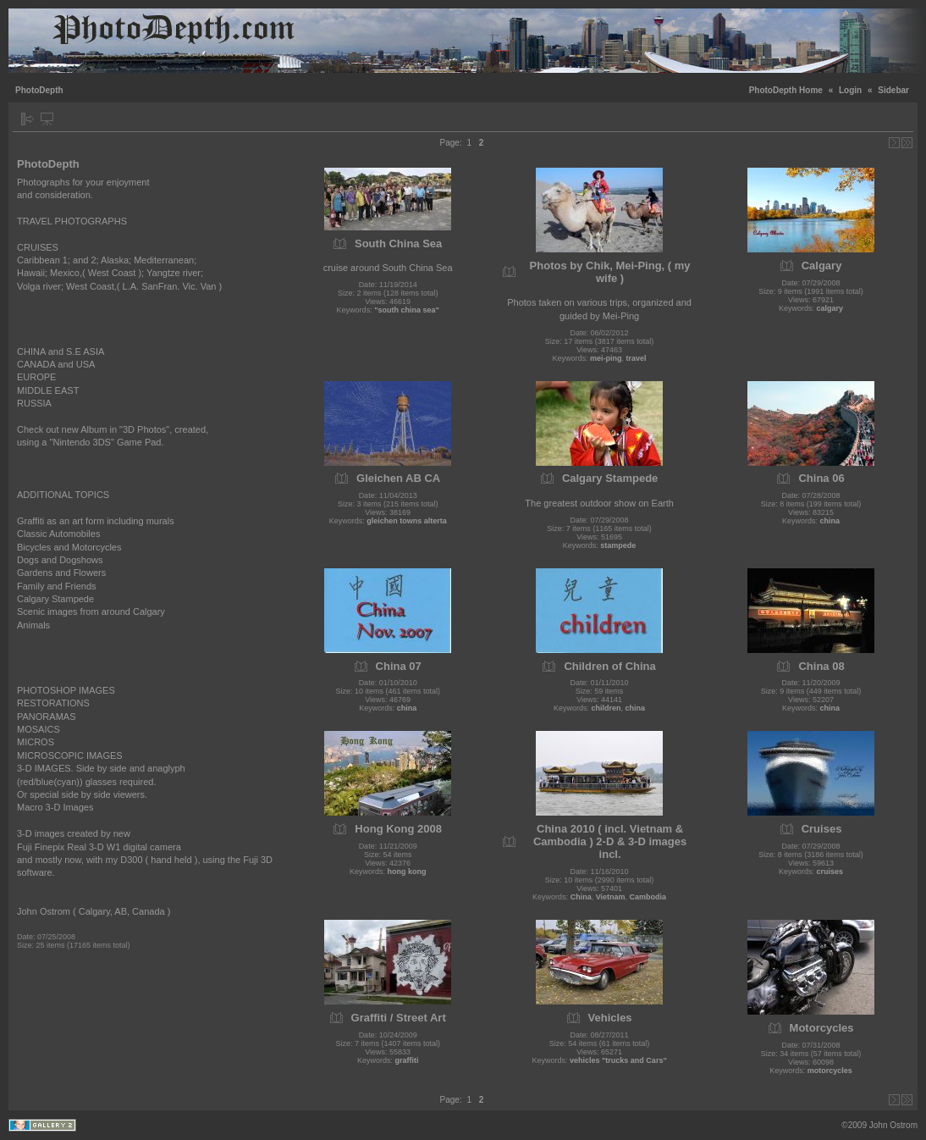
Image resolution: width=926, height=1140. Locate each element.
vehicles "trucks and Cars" (618, 1060)
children (606, 708)
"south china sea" (406, 310)
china (830, 521)
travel (636, 358)
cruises (830, 871)
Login (850, 90)
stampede (618, 545)
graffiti (406, 1060)
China (581, 897)
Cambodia (648, 897)
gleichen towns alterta (407, 521)
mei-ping (606, 358)
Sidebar (893, 90)
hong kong (406, 871)
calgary (830, 308)
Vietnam (611, 897)
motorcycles (829, 1070)
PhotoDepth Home (786, 90)
